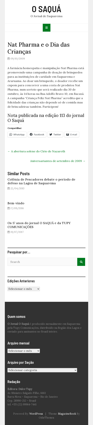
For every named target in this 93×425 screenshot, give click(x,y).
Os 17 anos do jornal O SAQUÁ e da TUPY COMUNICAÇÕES (39, 225)
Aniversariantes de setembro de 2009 (57, 161)
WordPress (36, 413)
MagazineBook (67, 413)
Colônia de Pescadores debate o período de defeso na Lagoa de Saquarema (41, 181)
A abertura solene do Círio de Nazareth (36, 151)
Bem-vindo (16, 203)
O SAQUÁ (46, 9)
